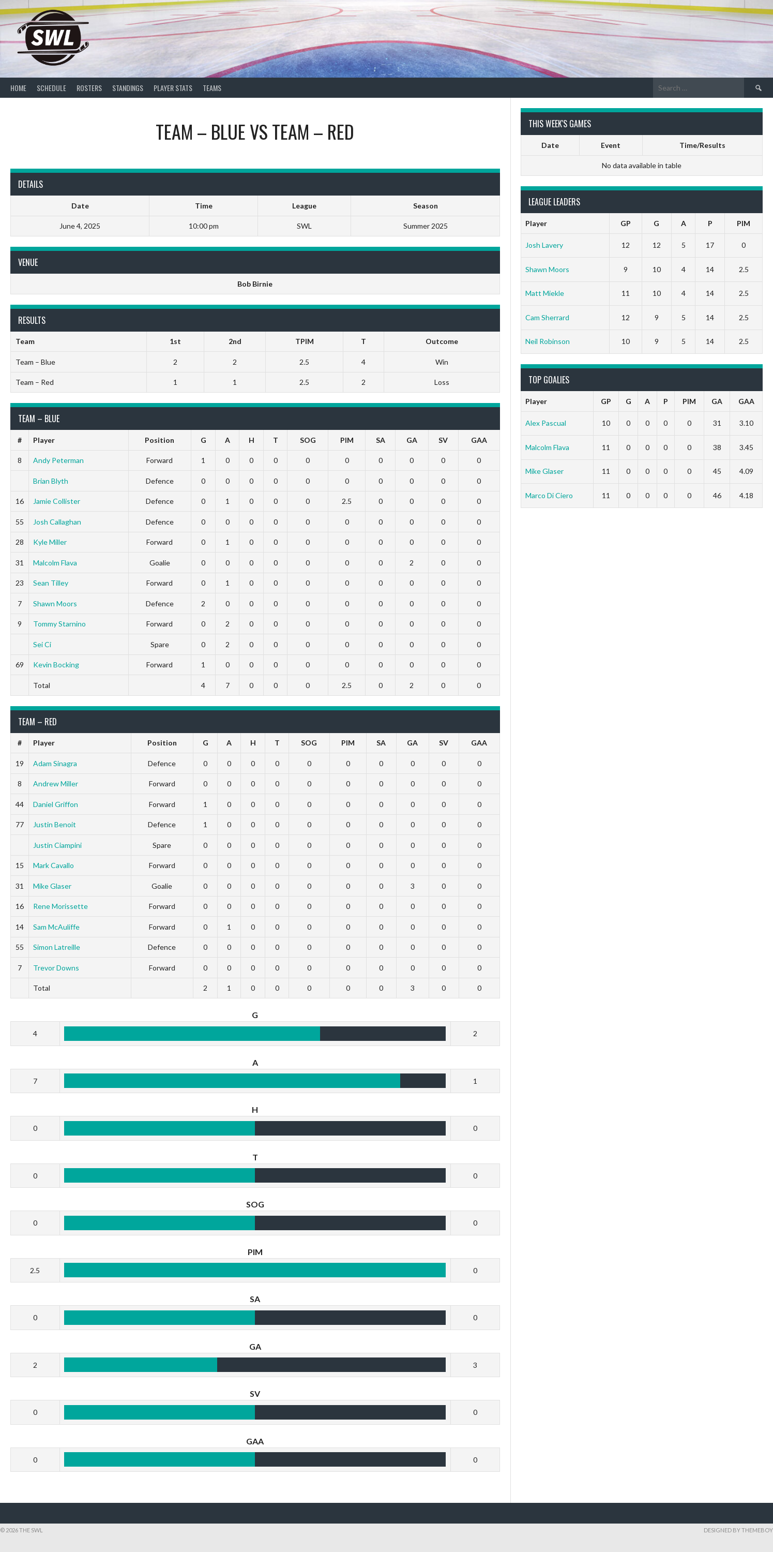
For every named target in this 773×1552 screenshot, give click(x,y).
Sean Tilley (50, 582)
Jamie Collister (56, 501)
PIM (347, 440)
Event (610, 145)
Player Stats (173, 87)
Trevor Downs (56, 967)
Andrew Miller (55, 783)
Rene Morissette (60, 906)
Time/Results (702, 145)
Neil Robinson (547, 341)
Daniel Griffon (55, 804)
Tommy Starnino (59, 623)
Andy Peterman (58, 460)
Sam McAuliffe (56, 926)
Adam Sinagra (55, 763)
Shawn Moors (55, 603)
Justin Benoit (54, 824)
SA (380, 440)
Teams (212, 87)
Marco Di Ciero (549, 495)
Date (550, 145)
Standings (127, 87)
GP (625, 223)
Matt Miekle (544, 293)
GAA (479, 440)
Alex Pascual (545, 423)
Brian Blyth (50, 480)
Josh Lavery (544, 245)
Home (18, 87)
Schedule (51, 87)
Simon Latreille (56, 947)
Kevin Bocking (56, 664)
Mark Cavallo (53, 865)
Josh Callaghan (57, 521)
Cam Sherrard (547, 317)
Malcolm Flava (55, 562)
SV (443, 440)
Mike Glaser (52, 886)
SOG (308, 440)
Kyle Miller (50, 542)
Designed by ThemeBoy (738, 1530)
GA (411, 440)
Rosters (89, 87)
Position (159, 440)
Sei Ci (42, 644)
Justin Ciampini (57, 845)
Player (44, 440)
